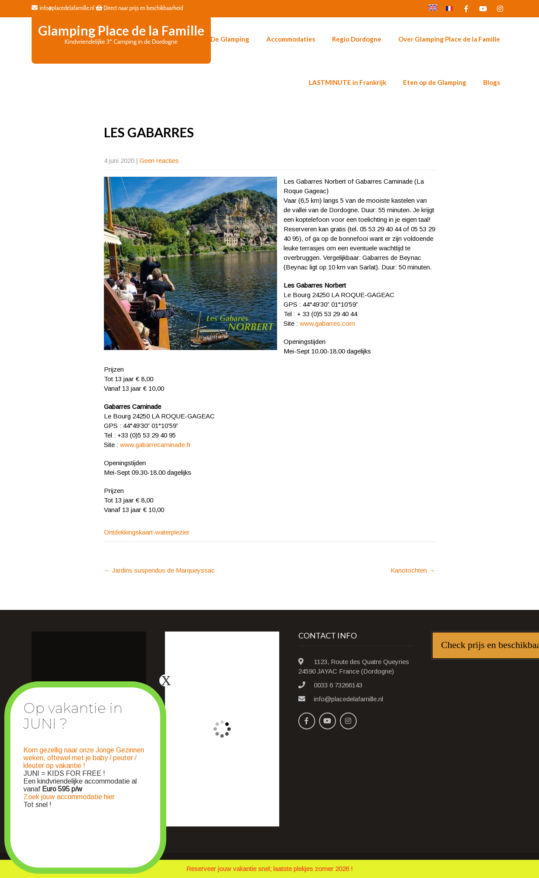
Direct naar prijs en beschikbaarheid (139, 8)
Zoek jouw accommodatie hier (69, 796)
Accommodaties (290, 39)
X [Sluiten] (166, 680)
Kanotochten (413, 570)
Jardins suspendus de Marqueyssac (159, 570)
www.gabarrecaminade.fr (155, 444)
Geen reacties (159, 160)
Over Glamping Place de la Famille (449, 39)
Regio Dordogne (356, 39)
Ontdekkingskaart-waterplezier (147, 532)
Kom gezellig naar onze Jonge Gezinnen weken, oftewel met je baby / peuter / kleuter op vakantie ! (83, 757)
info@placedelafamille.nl (63, 8)
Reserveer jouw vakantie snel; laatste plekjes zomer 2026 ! (269, 868)
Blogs (491, 82)
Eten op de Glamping (434, 82)
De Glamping (229, 39)
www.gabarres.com (327, 323)
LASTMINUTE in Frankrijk (347, 82)
